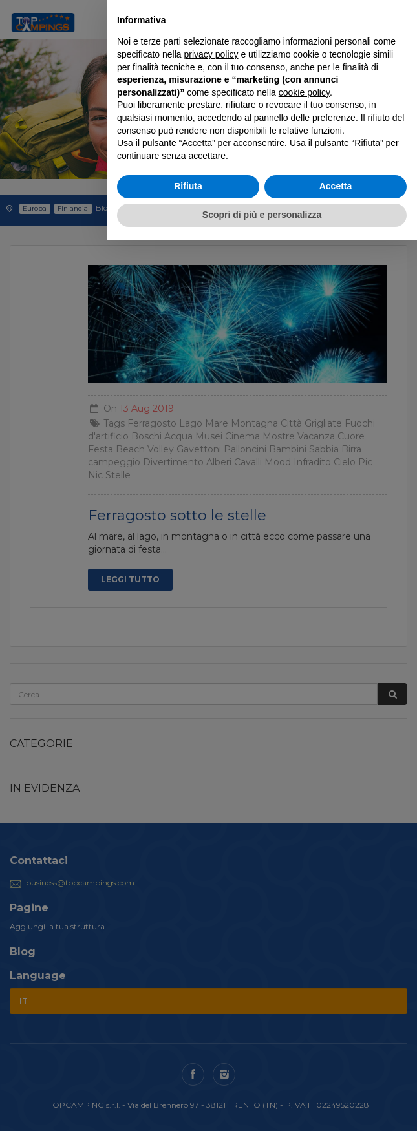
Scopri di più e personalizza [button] (261, 214)
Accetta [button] (335, 186)
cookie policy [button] (304, 92)
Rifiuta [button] (188, 186)
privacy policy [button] (211, 54)
